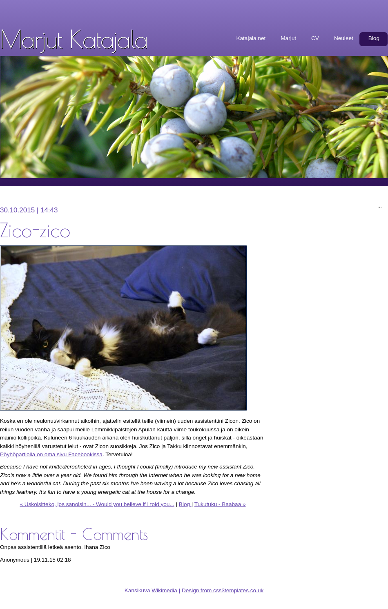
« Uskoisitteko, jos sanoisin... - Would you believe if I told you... (97, 504)
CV (315, 38)
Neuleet (343, 38)
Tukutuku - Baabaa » (220, 504)
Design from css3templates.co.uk (222, 590)
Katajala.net (250, 38)
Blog (373, 38)
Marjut (288, 38)
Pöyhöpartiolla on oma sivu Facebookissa (51, 454)
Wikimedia (164, 590)
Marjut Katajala (73, 39)
